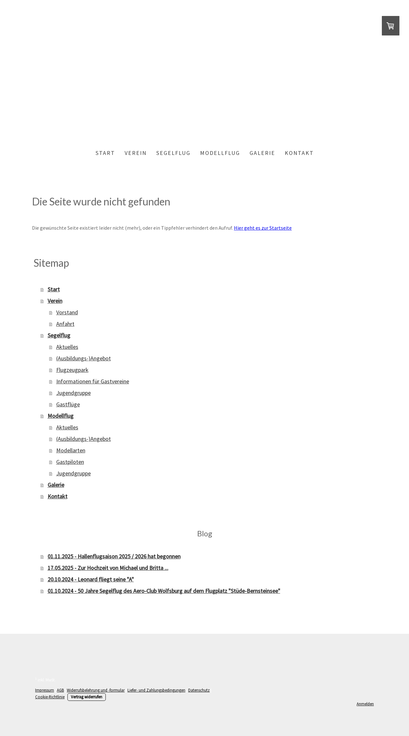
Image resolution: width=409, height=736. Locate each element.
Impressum (44, 690)
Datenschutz (199, 690)
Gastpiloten (70, 461)
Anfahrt (65, 323)
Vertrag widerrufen (86, 696)
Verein (136, 153)
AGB (60, 690)
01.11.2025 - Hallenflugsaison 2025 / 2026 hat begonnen (114, 556)
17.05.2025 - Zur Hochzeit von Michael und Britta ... (108, 567)
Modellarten (70, 450)
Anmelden (365, 703)
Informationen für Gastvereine (92, 381)
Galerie (262, 153)
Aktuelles (67, 346)
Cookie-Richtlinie (50, 696)
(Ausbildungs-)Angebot (83, 358)
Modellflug (220, 153)
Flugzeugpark (72, 369)
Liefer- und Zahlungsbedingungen (156, 690)
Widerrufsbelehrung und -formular (96, 690)
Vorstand (67, 312)
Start (105, 153)
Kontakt (299, 153)
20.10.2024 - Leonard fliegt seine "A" (91, 579)
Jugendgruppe (73, 392)
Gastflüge (68, 404)
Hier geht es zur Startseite (263, 228)
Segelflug (173, 153)
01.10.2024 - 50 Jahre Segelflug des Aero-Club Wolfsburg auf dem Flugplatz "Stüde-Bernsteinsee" (164, 590)
